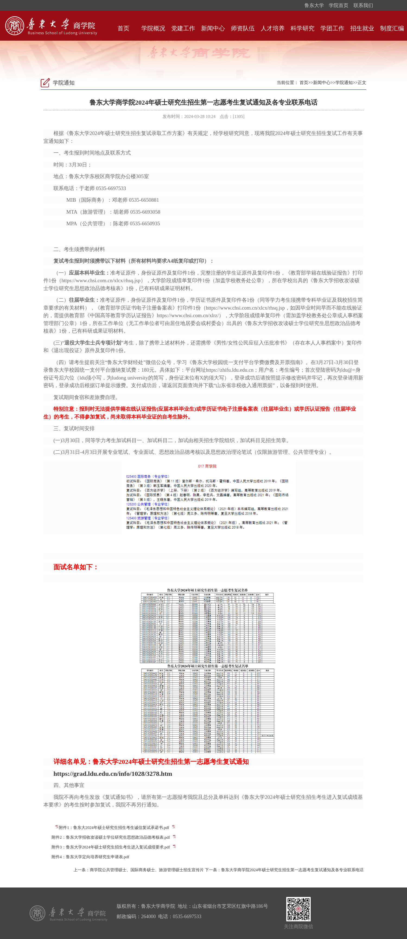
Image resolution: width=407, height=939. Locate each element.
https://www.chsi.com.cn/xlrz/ (188, 315)
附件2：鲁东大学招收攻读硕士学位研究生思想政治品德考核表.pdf (111, 837)
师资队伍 (243, 28)
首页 (123, 28)
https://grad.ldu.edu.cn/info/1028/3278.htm (112, 773)
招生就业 (362, 28)
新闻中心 (213, 28)
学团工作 (332, 28)
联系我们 (363, 5)
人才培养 (273, 28)
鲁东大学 (314, 5)
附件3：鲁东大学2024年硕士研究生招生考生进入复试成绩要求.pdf (111, 847)
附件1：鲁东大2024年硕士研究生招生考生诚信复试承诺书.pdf (114, 827)
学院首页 (338, 5)
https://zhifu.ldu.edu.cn (230, 370)
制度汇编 (392, 28)
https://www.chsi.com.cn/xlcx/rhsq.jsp (101, 280)
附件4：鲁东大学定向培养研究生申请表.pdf (90, 857)
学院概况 (153, 28)
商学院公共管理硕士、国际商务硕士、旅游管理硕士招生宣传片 (147, 870)
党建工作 (183, 28)
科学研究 (302, 28)
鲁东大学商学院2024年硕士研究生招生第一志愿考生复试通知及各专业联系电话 (292, 870)
